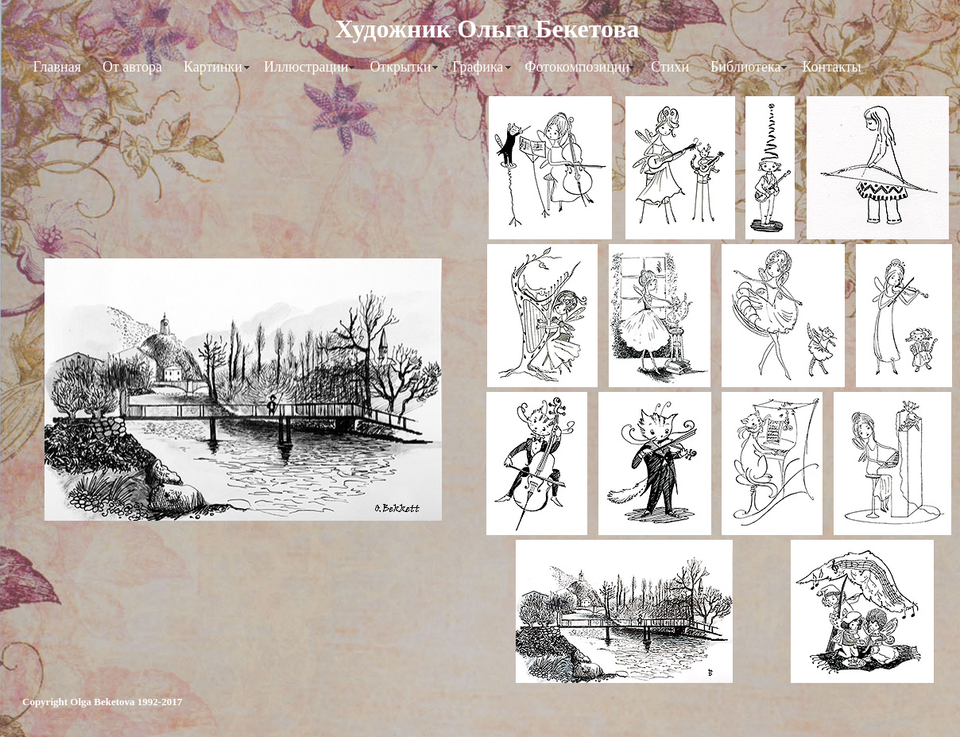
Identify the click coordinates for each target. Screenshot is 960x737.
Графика (477, 67)
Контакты (831, 67)
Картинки (213, 67)
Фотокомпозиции (577, 67)
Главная (57, 67)
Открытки (400, 67)
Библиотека (745, 67)
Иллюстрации (306, 67)
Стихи (670, 67)
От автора (132, 67)
